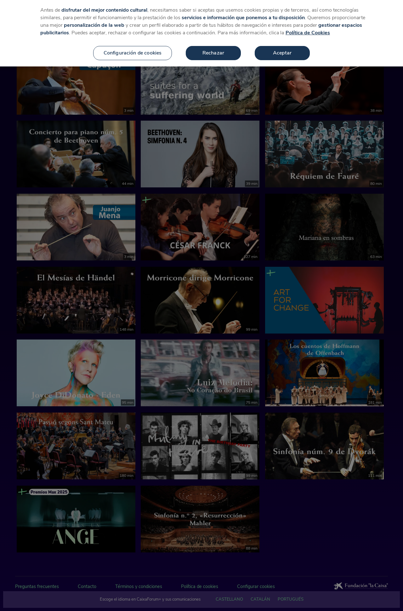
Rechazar (213, 52)
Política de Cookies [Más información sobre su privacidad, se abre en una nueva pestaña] (308, 32)
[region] (201, 33)
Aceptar (282, 52)
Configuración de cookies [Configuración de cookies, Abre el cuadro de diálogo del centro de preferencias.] (133, 52)
